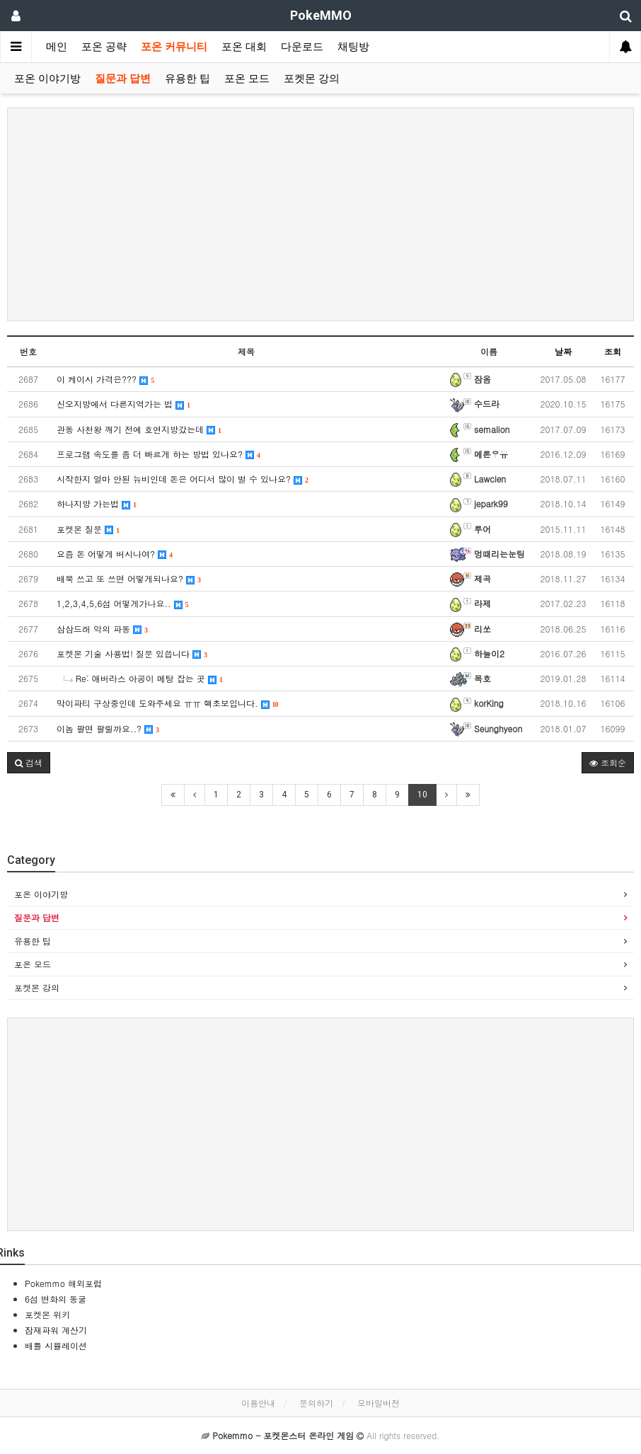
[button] (28, 762)
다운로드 (302, 46)
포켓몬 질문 (88, 529)
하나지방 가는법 (97, 503)
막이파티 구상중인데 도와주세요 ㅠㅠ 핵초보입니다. (168, 703)
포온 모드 (247, 78)
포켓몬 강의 (312, 78)
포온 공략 (104, 46)
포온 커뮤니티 (174, 46)
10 (422, 795)
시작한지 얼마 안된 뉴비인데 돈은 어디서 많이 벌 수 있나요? (182, 479)
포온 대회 (244, 46)
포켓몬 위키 (47, 1314)
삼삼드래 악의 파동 (102, 629)
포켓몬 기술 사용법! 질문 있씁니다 (132, 653)
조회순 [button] (607, 762)
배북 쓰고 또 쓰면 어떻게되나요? (129, 578)
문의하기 (316, 1403)
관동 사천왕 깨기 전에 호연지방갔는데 (139, 429)
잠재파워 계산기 (56, 1330)
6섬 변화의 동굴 (55, 1299)
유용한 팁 (187, 78)
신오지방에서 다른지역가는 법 (123, 404)
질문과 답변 (123, 78)
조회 (612, 351)
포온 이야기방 (47, 78)
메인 (56, 46)
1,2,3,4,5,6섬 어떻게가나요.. (123, 603)
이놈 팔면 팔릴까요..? (108, 728)
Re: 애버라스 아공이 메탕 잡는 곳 (143, 678)
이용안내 (258, 1403)
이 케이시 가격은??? (105, 379)
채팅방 (353, 46)
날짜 (563, 351)
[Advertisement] (320, 214)
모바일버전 (378, 1403)
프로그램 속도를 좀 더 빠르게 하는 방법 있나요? (158, 454)
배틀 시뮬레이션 (56, 1345)
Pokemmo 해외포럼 (63, 1283)
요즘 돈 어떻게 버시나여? (115, 554)
